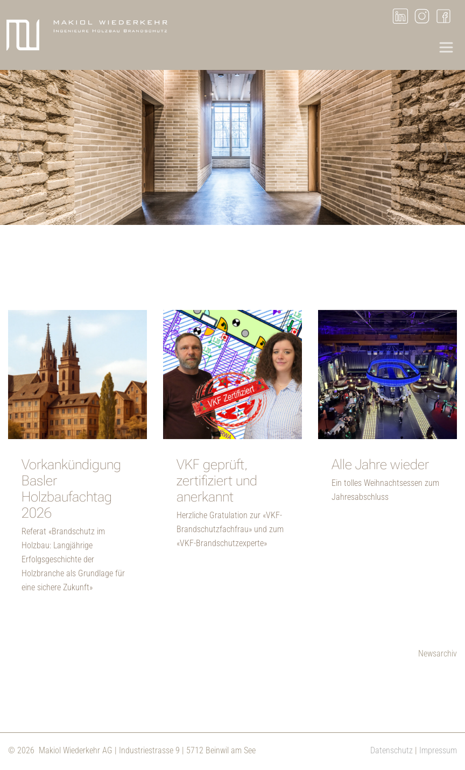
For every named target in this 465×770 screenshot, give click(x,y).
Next (446, 149)
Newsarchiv (437, 653)
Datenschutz (391, 750)
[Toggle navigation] (446, 47)
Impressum (438, 750)
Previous (19, 149)
